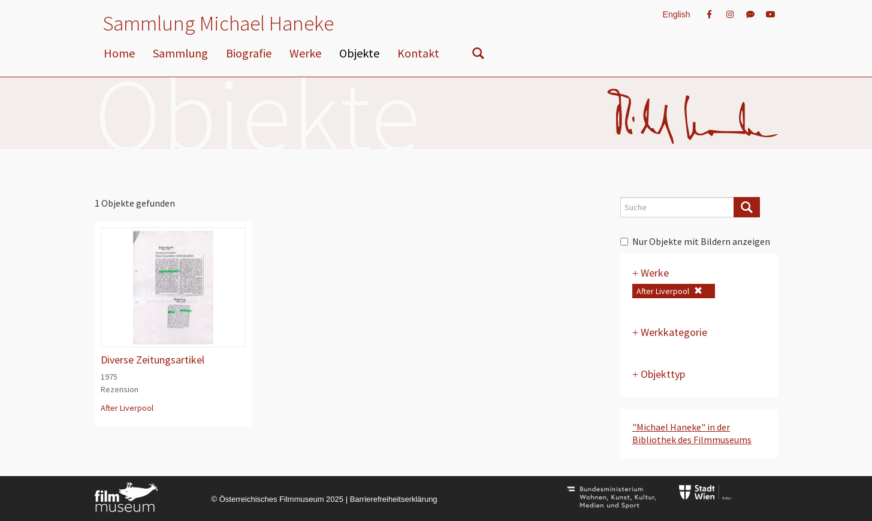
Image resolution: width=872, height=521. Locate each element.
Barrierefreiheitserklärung (393, 499)
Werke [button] (650, 273)
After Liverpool (127, 407)
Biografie (248, 53)
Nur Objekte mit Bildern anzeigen (695, 241)
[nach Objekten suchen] (478, 55)
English (676, 14)
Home (119, 53)
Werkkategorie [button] (669, 332)
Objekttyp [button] (658, 374)
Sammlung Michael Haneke (218, 23)
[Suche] (747, 207)
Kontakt (418, 53)
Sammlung (180, 53)
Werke (305, 53)
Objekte (359, 53)
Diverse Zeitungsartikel (152, 359)
